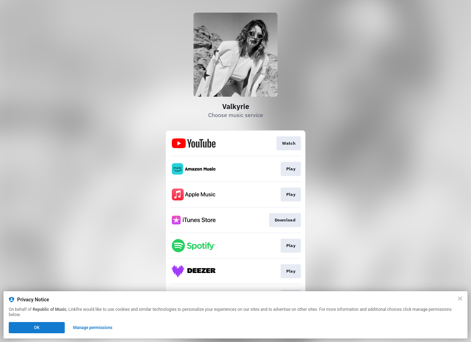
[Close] (460, 298)
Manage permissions (93, 327)
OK (37, 327)
